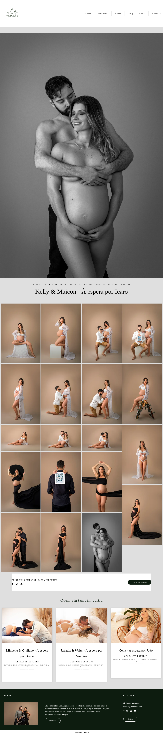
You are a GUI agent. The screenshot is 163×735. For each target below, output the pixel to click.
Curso (118, 13)
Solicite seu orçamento (139, 582)
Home (88, 13)
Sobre (142, 13)
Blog (130, 13)
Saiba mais (52, 720)
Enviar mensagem (133, 703)
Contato (156, 13)
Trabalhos (103, 13)
